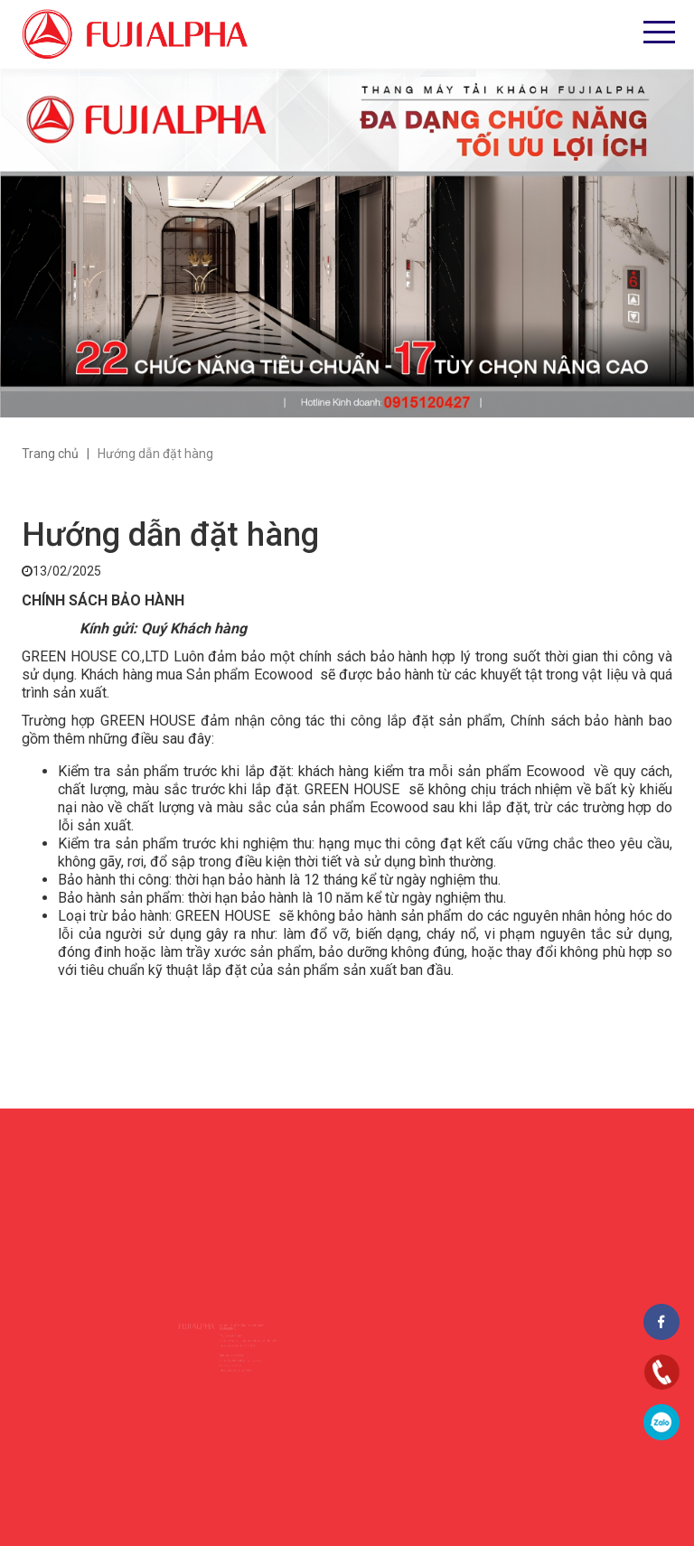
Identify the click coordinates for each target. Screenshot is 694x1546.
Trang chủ (50, 453)
